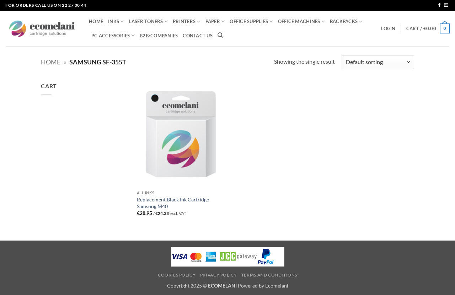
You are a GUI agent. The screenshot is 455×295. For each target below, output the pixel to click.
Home (50, 62)
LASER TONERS (148, 21)
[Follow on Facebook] (439, 5)
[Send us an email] (446, 5)
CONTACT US (198, 35)
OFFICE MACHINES (301, 21)
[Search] (220, 35)
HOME (96, 21)
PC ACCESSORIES (113, 35)
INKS (116, 21)
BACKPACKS (346, 21)
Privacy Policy (218, 275)
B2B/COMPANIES (159, 35)
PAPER (215, 21)
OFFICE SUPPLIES (251, 21)
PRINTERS (186, 21)
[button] (388, 28)
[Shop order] (378, 62)
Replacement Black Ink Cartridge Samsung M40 (173, 202)
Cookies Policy (177, 275)
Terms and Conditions (269, 275)
